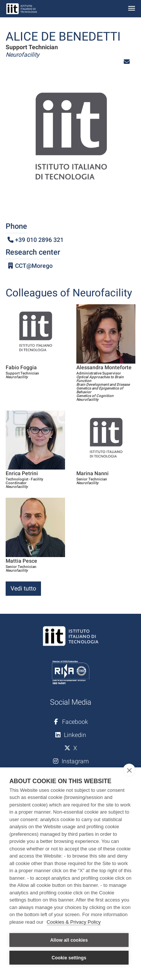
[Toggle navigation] (131, 9)
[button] (126, 61)
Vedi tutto (23, 588)
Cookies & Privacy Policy (74, 922)
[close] (129, 770)
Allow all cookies (69, 940)
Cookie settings (69, 957)
